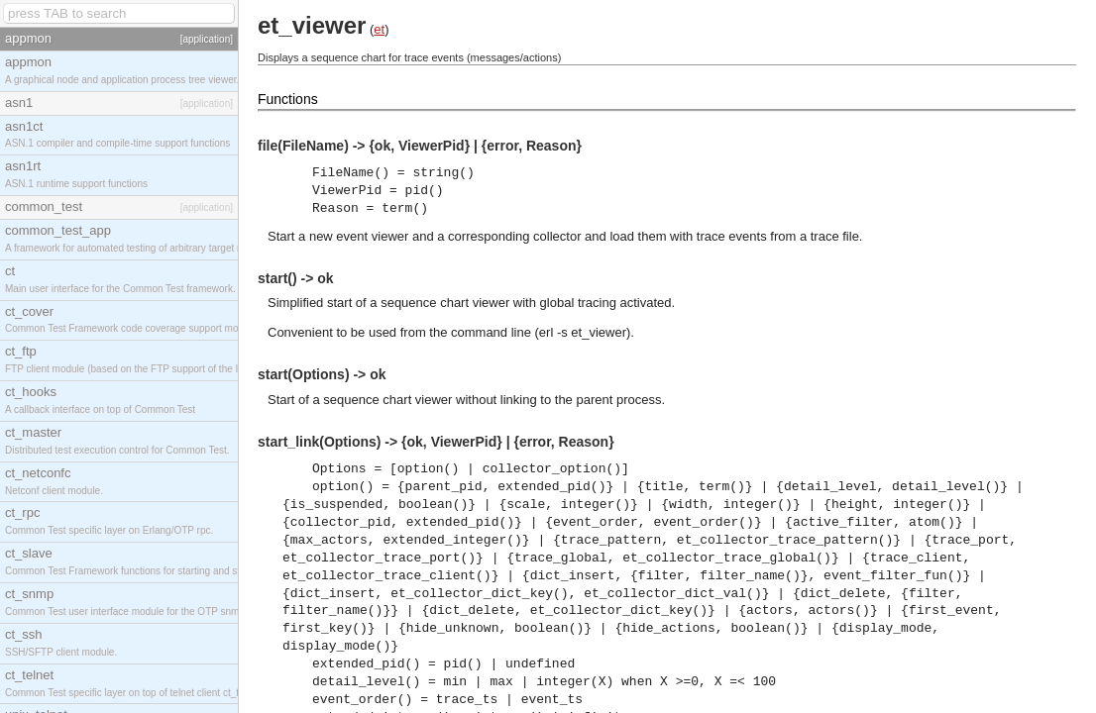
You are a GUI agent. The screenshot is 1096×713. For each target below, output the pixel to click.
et (379, 29)
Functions (288, 99)
